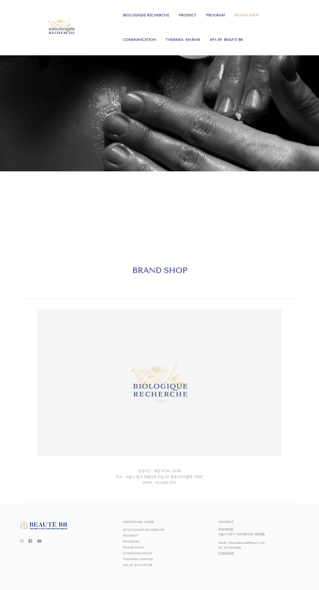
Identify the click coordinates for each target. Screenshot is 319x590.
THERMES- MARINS (253, 12)
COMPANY (226, 553)
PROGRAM (140, 12)
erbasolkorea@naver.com (246, 542)
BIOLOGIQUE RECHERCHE (70, 12)
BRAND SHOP (171, 12)
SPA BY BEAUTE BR (63, 36)
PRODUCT (112, 12)
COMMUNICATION (210, 12)
